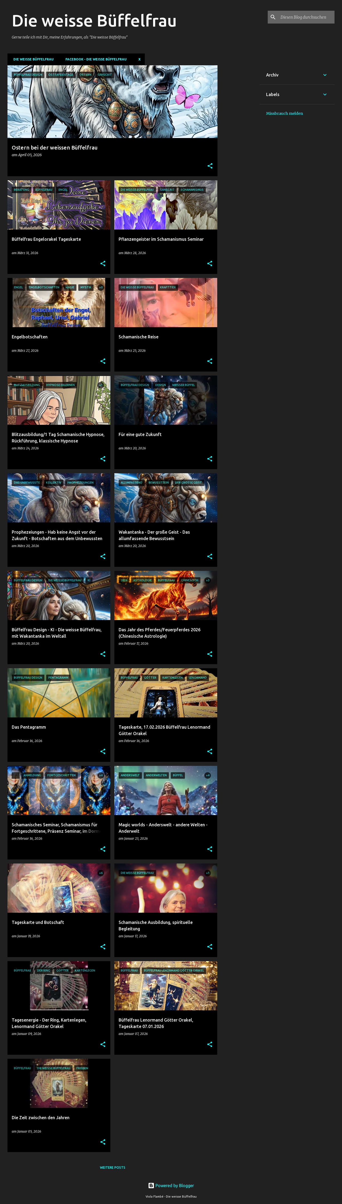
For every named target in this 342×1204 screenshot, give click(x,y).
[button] (210, 166)
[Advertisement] (238, 145)
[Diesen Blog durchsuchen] (306, 17)
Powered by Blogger (171, 1185)
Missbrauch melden (284, 113)
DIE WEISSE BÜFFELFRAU (32, 59)
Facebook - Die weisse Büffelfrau (94, 59)
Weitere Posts (112, 1167)
